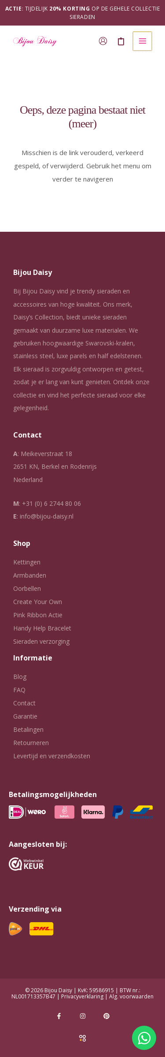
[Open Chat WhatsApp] (144, 1038)
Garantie (25, 716)
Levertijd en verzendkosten (51, 756)
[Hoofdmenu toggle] (143, 41)
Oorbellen (27, 588)
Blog (19, 676)
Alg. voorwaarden (131, 996)
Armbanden (29, 575)
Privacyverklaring (82, 996)
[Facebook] (59, 1016)
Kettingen (26, 562)
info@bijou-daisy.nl (46, 516)
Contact (24, 703)
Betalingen (28, 729)
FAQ (19, 690)
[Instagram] (83, 1016)
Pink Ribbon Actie (37, 615)
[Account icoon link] (103, 41)
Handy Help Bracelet (42, 628)
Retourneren (31, 742)
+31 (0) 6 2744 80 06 (51, 503)
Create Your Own (37, 601)
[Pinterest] (106, 1016)
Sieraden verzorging (41, 641)
